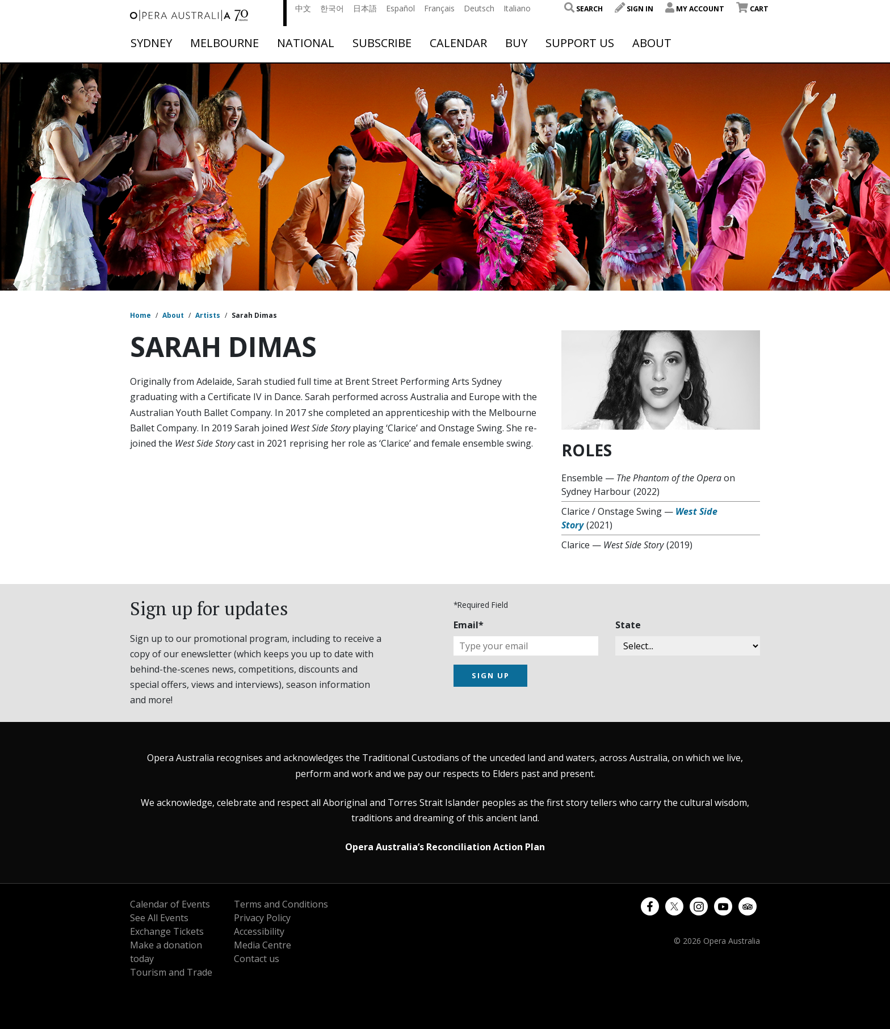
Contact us (256, 958)
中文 (303, 8)
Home (140, 315)
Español (400, 8)
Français (439, 8)
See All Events (159, 918)
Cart (752, 9)
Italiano (517, 8)
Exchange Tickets (167, 931)
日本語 (365, 8)
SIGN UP (491, 675)
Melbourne (224, 43)
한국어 (332, 8)
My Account (694, 9)
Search (583, 9)
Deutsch (479, 8)
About (651, 43)
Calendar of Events (170, 904)
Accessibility (259, 931)
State (628, 625)
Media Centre (262, 945)
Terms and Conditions (281, 904)
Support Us (579, 43)
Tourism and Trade (171, 972)
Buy (516, 43)
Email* (469, 625)
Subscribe (382, 43)
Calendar (458, 43)
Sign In (634, 9)
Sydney (151, 43)
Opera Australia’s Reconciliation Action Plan (445, 847)
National (305, 43)
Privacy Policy (262, 918)
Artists (207, 315)
